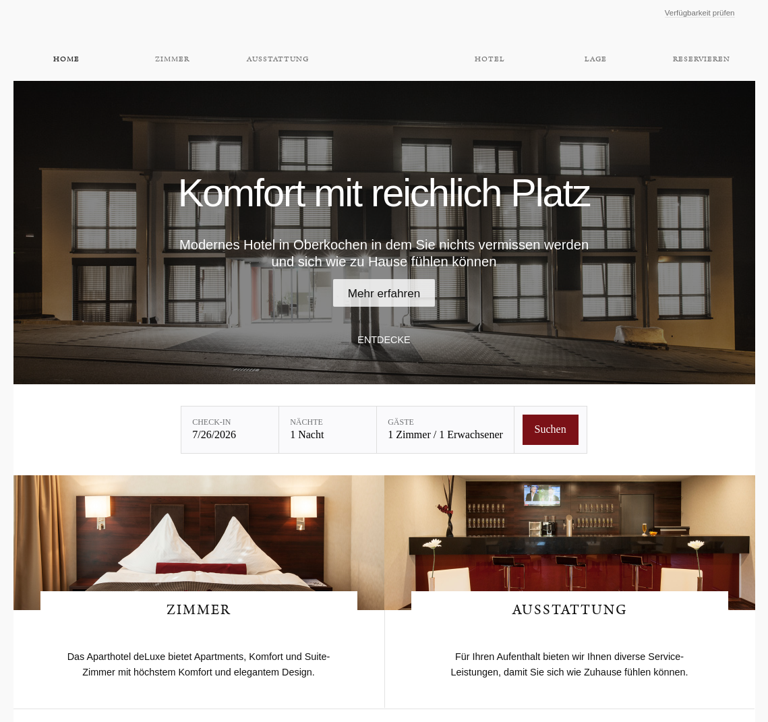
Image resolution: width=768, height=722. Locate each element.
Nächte (306, 422)
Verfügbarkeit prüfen (700, 13)
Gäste (401, 422)
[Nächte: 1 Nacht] (327, 430)
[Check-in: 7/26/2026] (229, 430)
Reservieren (701, 59)
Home (66, 59)
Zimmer (172, 59)
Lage (596, 59)
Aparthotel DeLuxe (384, 39)
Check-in (211, 422)
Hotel (490, 59)
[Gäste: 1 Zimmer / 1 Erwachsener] (445, 430)
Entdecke (383, 339)
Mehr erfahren (384, 293)
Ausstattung (278, 59)
